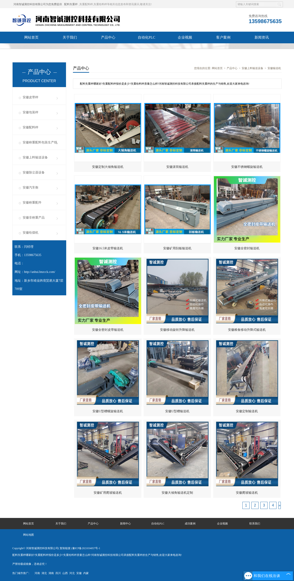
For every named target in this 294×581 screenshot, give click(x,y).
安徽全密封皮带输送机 (107, 329)
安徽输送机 (274, 68)
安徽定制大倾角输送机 (107, 167)
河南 (37, 573)
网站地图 (28, 534)
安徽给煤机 (30, 232)
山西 (65, 573)
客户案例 (223, 37)
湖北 (44, 573)
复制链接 (65, 548)
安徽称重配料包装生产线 (40, 142)
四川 (58, 573)
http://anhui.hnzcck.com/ (39, 272)
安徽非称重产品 (34, 217)
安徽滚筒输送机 (177, 167)
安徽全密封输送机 (246, 248)
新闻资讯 (262, 37)
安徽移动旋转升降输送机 (177, 329)
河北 (72, 573)
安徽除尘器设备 (34, 172)
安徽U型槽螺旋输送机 (107, 411)
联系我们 (31, 49)
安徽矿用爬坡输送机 (108, 492)
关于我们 (70, 37)
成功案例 (190, 523)
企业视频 (185, 37)
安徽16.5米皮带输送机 (107, 248)
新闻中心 (125, 523)
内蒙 (86, 573)
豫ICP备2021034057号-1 (86, 548)
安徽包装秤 (30, 112)
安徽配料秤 (30, 127)
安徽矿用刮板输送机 (177, 248)
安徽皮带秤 (30, 97)
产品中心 (108, 37)
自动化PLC (146, 37)
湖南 (51, 573)
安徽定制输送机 (247, 411)
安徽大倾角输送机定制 (177, 492)
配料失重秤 (71, 4)
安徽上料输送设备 (35, 157)
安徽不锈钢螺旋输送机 (247, 167)
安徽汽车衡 (30, 187)
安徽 (79, 573)
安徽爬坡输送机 (247, 492)
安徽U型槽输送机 (177, 411)
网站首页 (31, 37)
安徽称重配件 (32, 202)
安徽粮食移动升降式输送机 (247, 329)
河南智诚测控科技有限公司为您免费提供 (37, 4)
